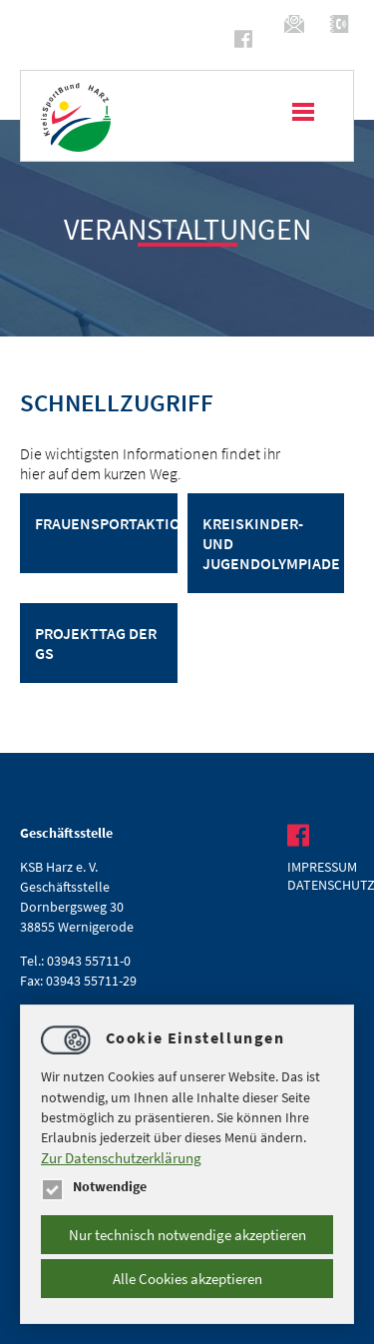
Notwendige (94, 1186)
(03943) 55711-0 (341, 24)
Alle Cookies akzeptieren (187, 1278)
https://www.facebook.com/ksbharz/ (246, 39)
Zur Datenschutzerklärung (121, 1157)
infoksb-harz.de (296, 24)
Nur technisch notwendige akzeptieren (187, 1234)
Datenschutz (320, 885)
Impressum (320, 867)
